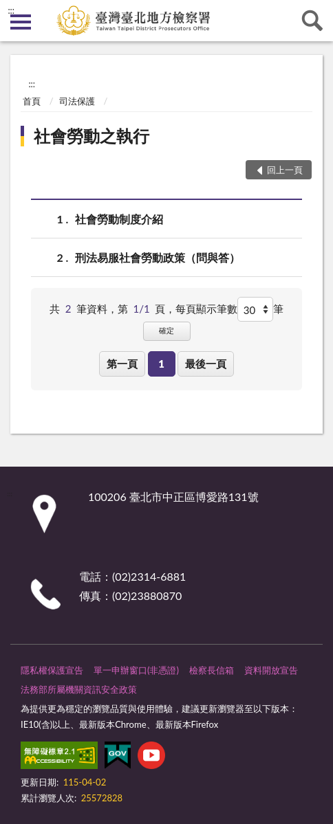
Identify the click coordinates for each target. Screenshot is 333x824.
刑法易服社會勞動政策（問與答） (157, 257)
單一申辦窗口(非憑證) (136, 670)
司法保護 (77, 101)
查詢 (312, 20)
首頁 (32, 101)
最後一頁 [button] (205, 363)
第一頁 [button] (122, 363)
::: (11, 10)
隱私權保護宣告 (52, 670)
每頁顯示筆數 (206, 308)
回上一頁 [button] (285, 169)
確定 (166, 330)
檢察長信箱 (211, 670)
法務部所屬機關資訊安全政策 (79, 689)
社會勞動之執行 (91, 136)
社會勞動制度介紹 (119, 219)
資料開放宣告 (271, 670)
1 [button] (161, 363)
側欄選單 (20, 22)
